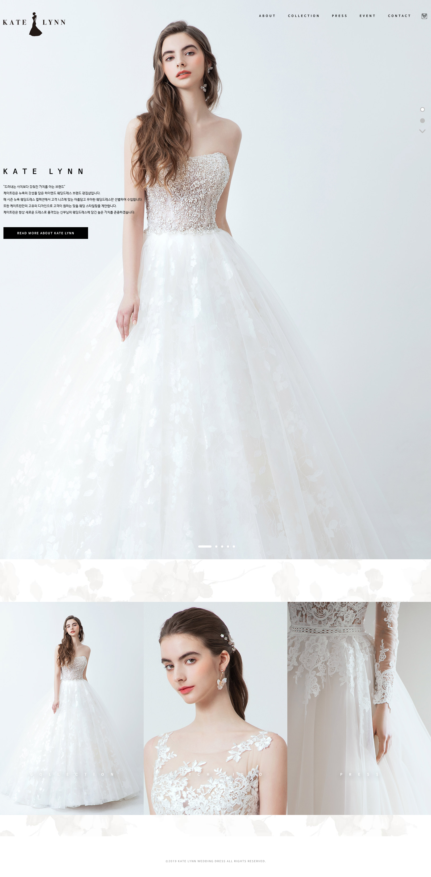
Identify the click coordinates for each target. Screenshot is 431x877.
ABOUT (267, 19)
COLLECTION (304, 19)
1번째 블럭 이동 (422, 109)
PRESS (340, 19)
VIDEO (215, 708)
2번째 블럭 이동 (422, 121)
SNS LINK (424, 16)
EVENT (368, 19)
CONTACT (399, 19)
